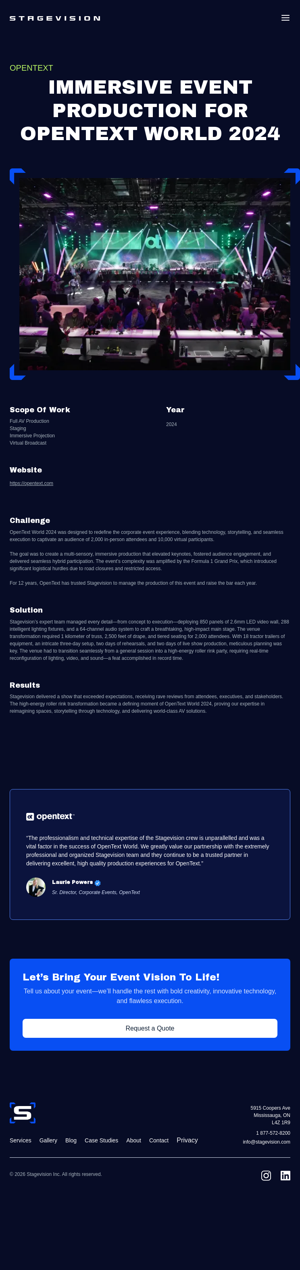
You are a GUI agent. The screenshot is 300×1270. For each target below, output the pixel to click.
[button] (285, 18)
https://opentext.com (31, 483)
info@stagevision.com (266, 1142)
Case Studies (101, 1140)
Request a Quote (150, 1028)
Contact (159, 1140)
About (133, 1140)
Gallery (48, 1140)
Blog (71, 1140)
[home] (55, 18)
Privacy (187, 1140)
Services (20, 1140)
